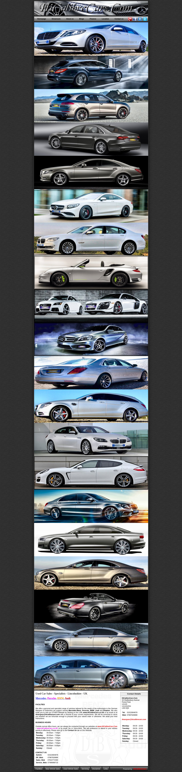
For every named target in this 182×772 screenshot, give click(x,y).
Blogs (81, 19)
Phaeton (106, 711)
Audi (97, 711)
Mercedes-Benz (75, 711)
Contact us (119, 19)
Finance (93, 19)
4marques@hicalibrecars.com (48, 714)
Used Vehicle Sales (70, 769)
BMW (92, 711)
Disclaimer (96, 769)
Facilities (39, 769)
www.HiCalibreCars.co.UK (93, 712)
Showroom (56, 19)
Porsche (85, 711)
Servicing (85, 769)
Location (105, 19)
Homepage (41, 19)
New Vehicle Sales (53, 769)
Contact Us (72, 730)
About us (70, 19)
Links (106, 769)
